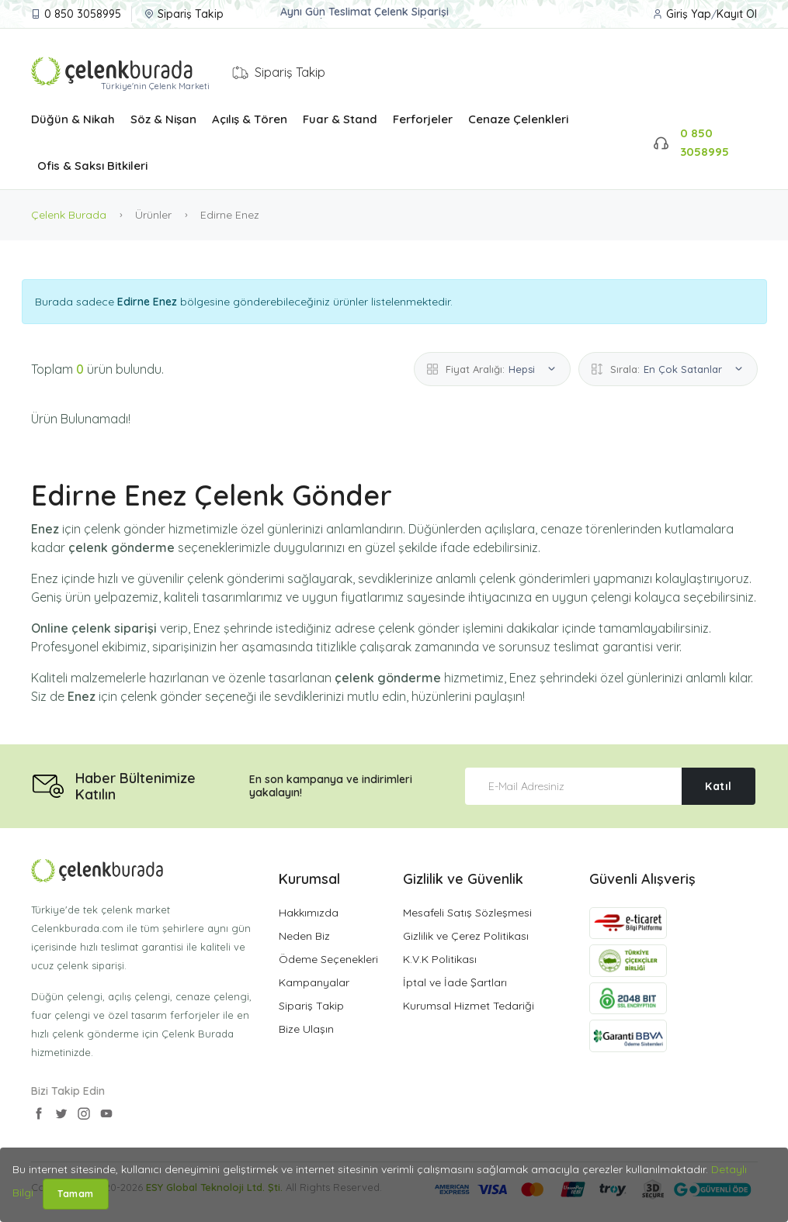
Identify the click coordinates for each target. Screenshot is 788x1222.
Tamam (75, 1194)
